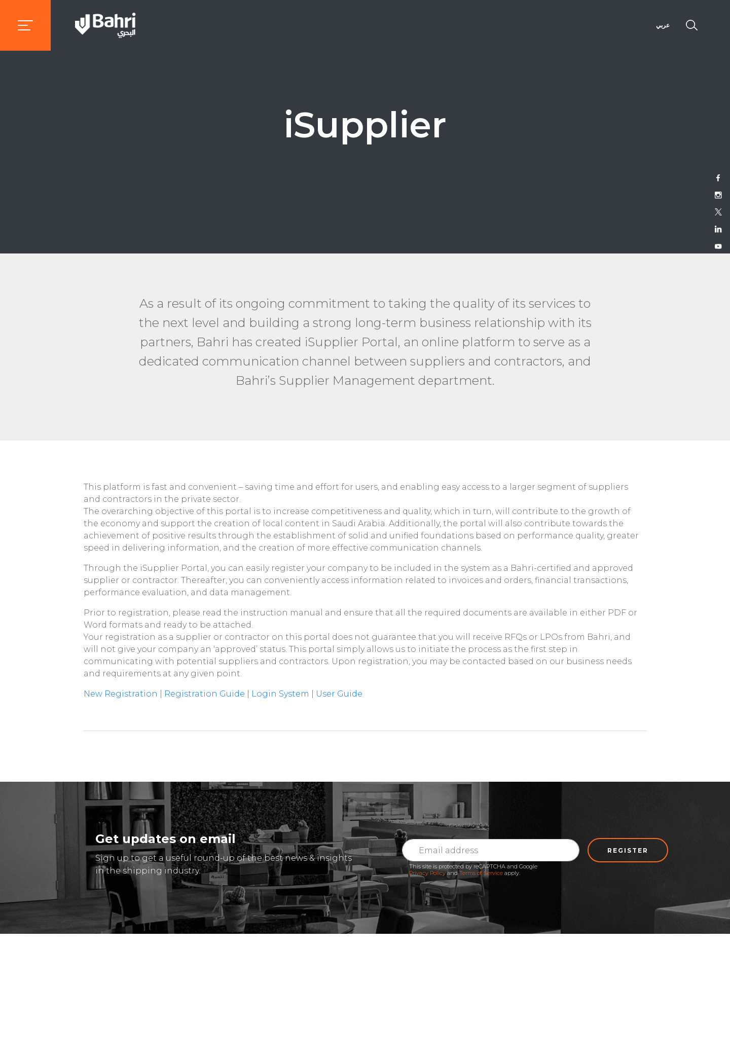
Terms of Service (481, 873)
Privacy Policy (427, 873)
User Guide (339, 694)
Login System (280, 694)
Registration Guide (204, 694)
